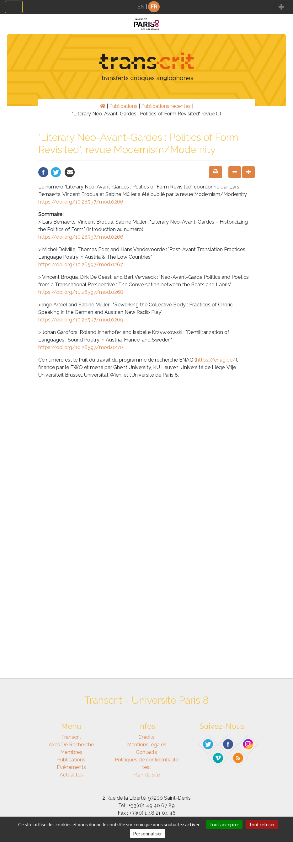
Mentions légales (146, 745)
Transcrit (71, 737)
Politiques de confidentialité (146, 760)
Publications (123, 106)
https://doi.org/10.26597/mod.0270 (80, 347)
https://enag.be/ (216, 360)
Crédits (146, 737)
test (146, 767)
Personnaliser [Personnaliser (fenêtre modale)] (147, 833)
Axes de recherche (71, 745)
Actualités (71, 775)
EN (140, 7)
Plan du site (146, 775)
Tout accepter (224, 824)
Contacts (146, 752)
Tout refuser (262, 824)
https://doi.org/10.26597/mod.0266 (80, 202)
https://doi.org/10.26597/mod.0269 (80, 320)
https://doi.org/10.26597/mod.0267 (80, 264)
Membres (71, 752)
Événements (71, 767)
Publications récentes (166, 106)
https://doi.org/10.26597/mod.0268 (80, 292)
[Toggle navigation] (14, 7)
